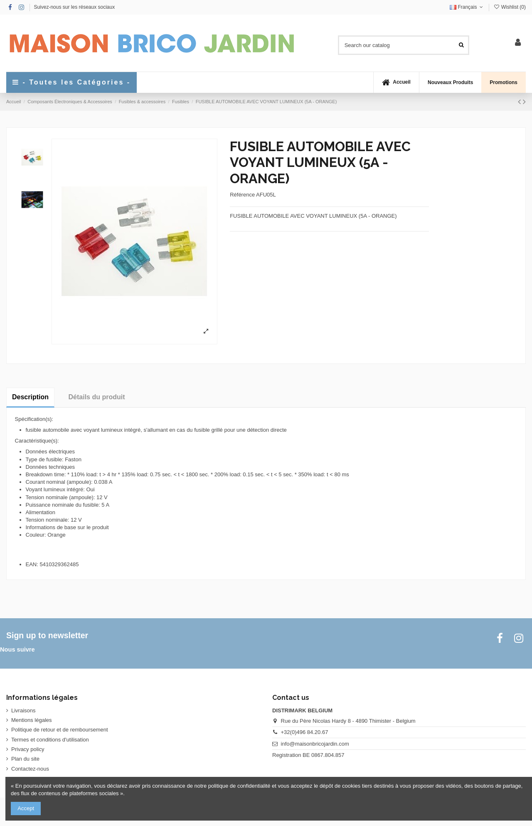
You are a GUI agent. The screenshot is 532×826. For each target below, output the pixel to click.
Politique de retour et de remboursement (59, 729)
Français (467, 7)
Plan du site (25, 759)
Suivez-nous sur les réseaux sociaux (74, 7)
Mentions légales (31, 720)
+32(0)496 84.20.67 (304, 732)
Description (30, 397)
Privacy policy (27, 749)
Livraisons (23, 710)
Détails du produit (97, 397)
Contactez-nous (30, 769)
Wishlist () (509, 7)
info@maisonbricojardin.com (315, 744)
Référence (242, 195)
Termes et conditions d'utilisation (50, 739)
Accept (25, 808)
